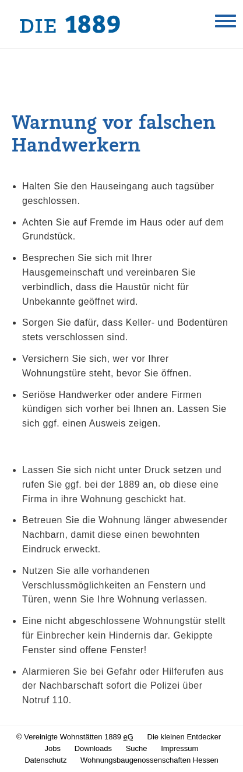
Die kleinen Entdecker (184, 736)
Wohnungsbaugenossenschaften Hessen (149, 760)
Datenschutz (45, 760)
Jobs (53, 748)
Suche (136, 748)
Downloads (93, 748)
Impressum (179, 748)
